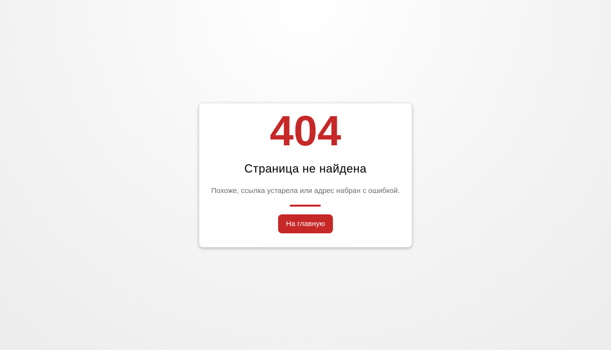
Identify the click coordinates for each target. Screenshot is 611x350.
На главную (305, 223)
